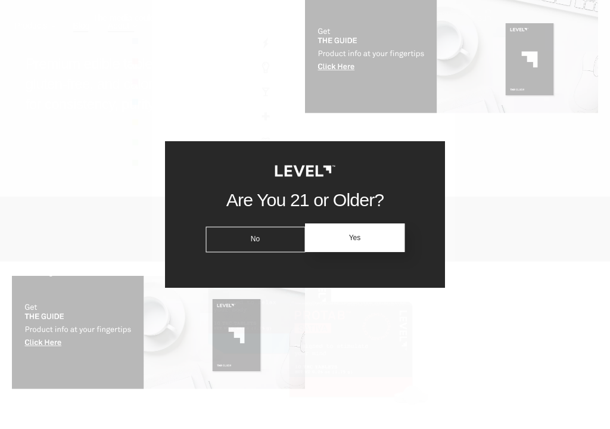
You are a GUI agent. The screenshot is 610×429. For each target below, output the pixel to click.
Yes (357, 238)
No (252, 238)
